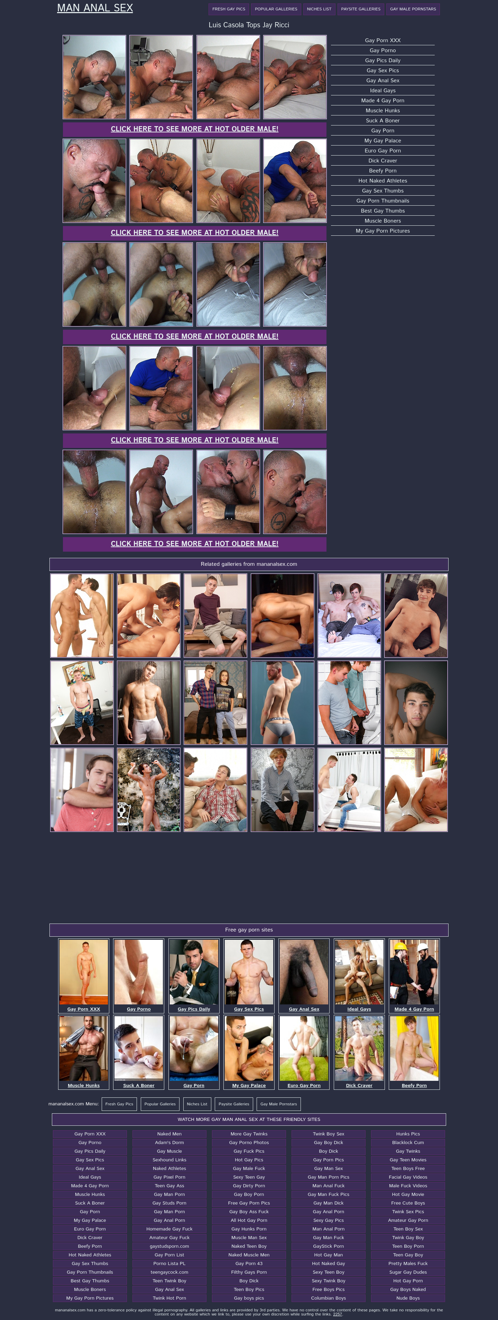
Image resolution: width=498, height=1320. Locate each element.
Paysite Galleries (361, 9)
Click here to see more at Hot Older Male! (195, 129)
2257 (337, 1314)
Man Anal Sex (95, 8)
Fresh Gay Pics (228, 9)
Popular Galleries (276, 9)
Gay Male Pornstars (413, 9)
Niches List (319, 9)
